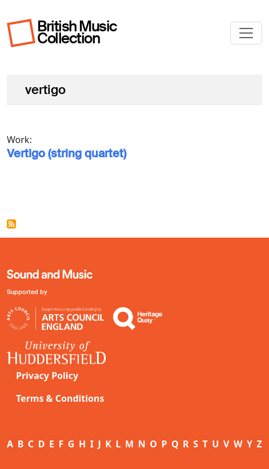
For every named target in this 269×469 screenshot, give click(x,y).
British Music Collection (77, 32)
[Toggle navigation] (246, 33)
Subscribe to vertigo (11, 224)
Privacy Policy (47, 375)
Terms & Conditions (60, 398)
